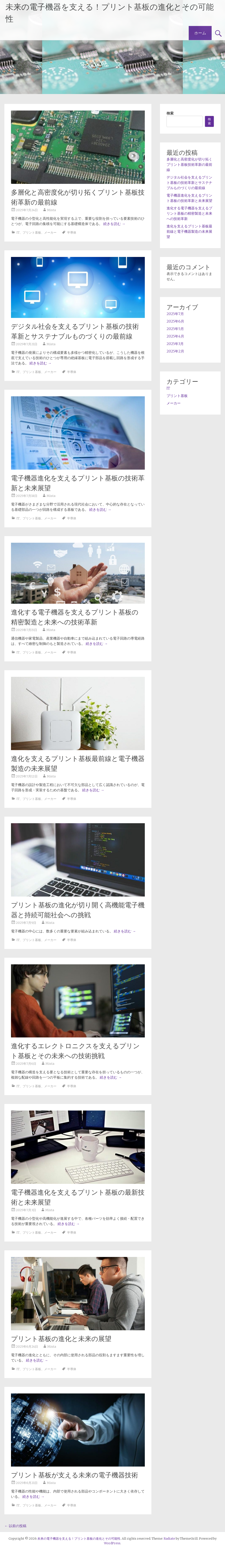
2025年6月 (175, 321)
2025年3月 (175, 343)
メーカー (50, 232)
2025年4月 (175, 336)
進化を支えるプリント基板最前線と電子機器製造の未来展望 (189, 231)
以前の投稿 (15, 1526)
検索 (170, 113)
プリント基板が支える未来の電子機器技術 (74, 1475)
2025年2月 (175, 351)
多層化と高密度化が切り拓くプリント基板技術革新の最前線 (189, 164)
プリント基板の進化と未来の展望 (61, 1339)
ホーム (200, 33)
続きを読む (114, 223)
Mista (51, 210)
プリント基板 (32, 232)
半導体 (71, 232)
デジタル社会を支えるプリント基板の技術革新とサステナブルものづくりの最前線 (189, 182)
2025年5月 (175, 329)
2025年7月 (175, 314)
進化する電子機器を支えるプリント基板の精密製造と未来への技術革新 (189, 213)
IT (18, 232)
